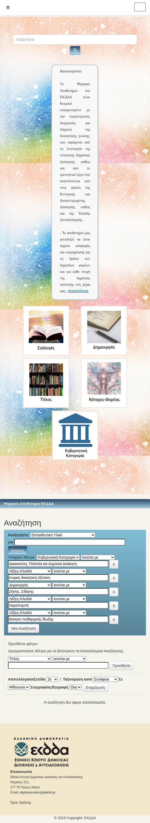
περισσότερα (78, 291)
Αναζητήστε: (18, 535)
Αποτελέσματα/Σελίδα (26, 679)
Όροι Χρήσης (20, 802)
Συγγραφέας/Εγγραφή (49, 687)
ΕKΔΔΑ (90, 818)
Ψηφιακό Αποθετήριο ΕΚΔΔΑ (29, 504)
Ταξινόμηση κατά (77, 679)
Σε (121, 679)
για (10, 542)
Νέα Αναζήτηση (23, 628)
